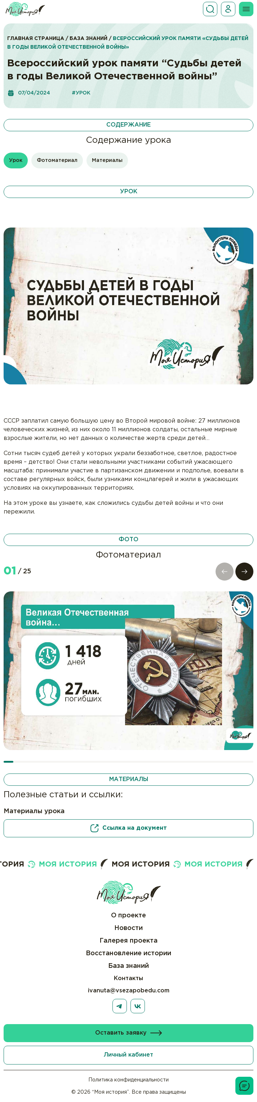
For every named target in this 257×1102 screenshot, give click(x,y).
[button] (244, 572)
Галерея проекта (128, 941)
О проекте (128, 915)
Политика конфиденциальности (128, 1080)
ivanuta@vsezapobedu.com (128, 990)
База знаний (88, 38)
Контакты (128, 978)
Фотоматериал (57, 160)
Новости (128, 928)
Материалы (107, 160)
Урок (15, 160)
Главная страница (35, 38)
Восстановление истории (128, 953)
